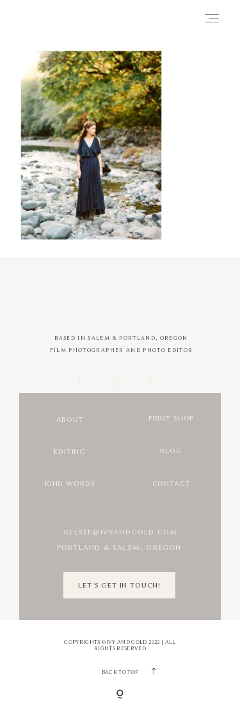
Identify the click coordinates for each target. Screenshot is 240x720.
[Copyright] (120, 695)
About (70, 419)
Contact (171, 483)
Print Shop (171, 418)
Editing (70, 451)
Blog (171, 451)
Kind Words (70, 483)
